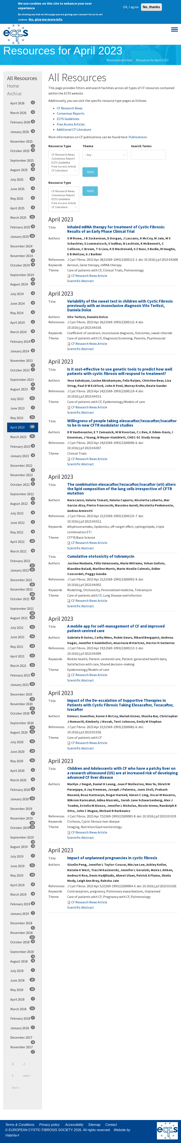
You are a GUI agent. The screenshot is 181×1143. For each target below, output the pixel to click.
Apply (90, 172)
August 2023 (22, 389)
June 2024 (22, 303)
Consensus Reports (70, 113)
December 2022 (22, 466)
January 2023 (22, 455)
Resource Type (59, 146)
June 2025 (22, 188)
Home (13, 86)
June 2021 (22, 636)
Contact (111, 1124)
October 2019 (22, 827)
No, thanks (151, 5)
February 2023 (22, 446)
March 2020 (22, 779)
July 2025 (22, 179)
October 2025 (22, 150)
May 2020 (22, 760)
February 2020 (22, 789)
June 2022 (22, 522)
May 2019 (22, 875)
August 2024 (22, 284)
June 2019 (22, 865)
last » (15, 1087)
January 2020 (22, 799)
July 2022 (22, 513)
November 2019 (22, 819)
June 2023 (22, 408)
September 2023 (22, 381)
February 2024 (22, 341)
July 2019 (22, 856)
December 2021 (22, 581)
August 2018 (22, 961)
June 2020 (22, 751)
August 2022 (22, 503)
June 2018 (22, 980)
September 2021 (22, 610)
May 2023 (22, 417)
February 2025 (22, 227)
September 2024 (22, 276)
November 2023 (22, 362)
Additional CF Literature (74, 129)
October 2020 (22, 713)
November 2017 (22, 1048)
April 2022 (22, 541)
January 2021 (22, 684)
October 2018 (22, 942)
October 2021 (22, 598)
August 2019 (22, 846)
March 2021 (22, 665)
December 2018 (22, 924)
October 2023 (22, 370)
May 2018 (22, 989)
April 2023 (22, 427)
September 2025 (22, 161)
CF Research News (70, 108)
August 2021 (22, 617)
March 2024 (22, 331)
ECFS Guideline (63, 163)
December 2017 (22, 1038)
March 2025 (22, 217)
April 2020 (22, 770)
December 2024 (22, 247)
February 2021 (22, 675)
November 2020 (22, 705)
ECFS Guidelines (68, 119)
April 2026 (22, 103)
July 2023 (22, 398)
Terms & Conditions (19, 1124)
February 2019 (22, 903)
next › (27, 1075)
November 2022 (22, 476)
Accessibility (74, 1124)
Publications (138, 137)
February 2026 (22, 122)
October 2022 (22, 484)
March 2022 (22, 551)
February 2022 (22, 562)
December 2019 (22, 810)
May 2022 (22, 532)
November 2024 (22, 257)
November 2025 (22, 142)
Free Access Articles (71, 124)
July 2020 (22, 741)
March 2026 (22, 112)
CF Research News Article (89, 276)
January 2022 (22, 570)
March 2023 (22, 436)
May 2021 (22, 646)
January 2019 (22, 913)
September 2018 (22, 953)
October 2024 (22, 265)
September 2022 (22, 495)
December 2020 (22, 695)
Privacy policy (49, 1124)
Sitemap (94, 1124)
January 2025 (22, 236)
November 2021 (22, 590)
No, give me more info (45, 18)
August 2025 (22, 169)
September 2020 (22, 724)
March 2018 (22, 1008)
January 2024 (22, 351)
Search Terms (141, 146)
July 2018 (22, 970)
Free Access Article (63, 167)
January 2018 (22, 1027)
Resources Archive (119, 60)
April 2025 (22, 208)
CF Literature (63, 171)
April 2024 (22, 322)
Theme (88, 146)
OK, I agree (131, 5)
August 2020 (22, 732)
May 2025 (22, 198)
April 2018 (22, 999)
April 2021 (22, 656)
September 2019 (22, 838)
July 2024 (22, 293)
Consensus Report (63, 159)
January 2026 (22, 131)
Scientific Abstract (80, 281)
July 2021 (22, 627)
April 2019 (22, 884)
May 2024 (22, 312)
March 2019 (22, 894)
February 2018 (22, 1018)
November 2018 (22, 934)
